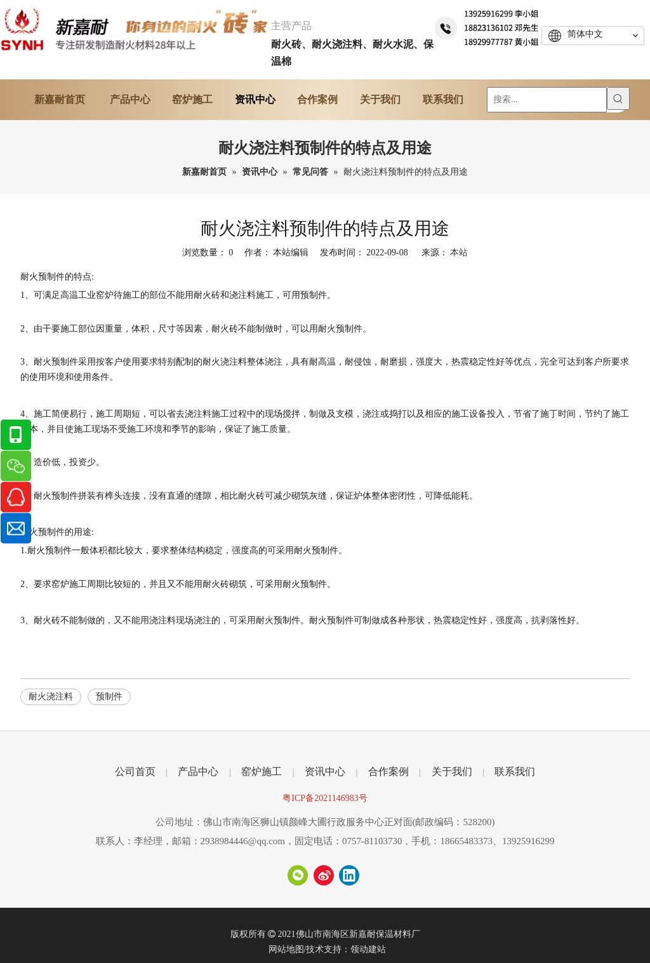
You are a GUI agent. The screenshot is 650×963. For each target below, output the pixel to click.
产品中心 (198, 771)
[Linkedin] (349, 875)
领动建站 (368, 949)
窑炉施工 (261, 771)
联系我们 (514, 771)
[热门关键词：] (618, 98)
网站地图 (286, 949)
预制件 (109, 696)
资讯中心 (325, 771)
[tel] (488, 26)
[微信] (298, 875)
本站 (459, 252)
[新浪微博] (324, 875)
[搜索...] (547, 99)
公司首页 (135, 771)
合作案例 (388, 771)
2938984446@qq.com (243, 841)
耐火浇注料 (51, 696)
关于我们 (452, 771)
